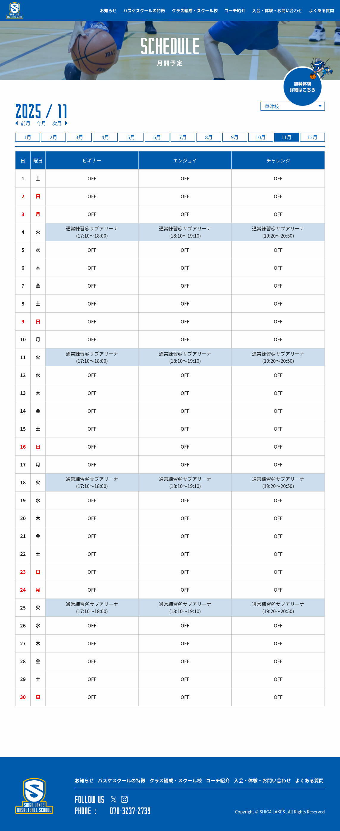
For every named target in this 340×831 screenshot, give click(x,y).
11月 (287, 137)
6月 (157, 137)
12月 (313, 137)
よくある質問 (321, 10)
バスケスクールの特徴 (144, 10)
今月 (41, 123)
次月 (57, 123)
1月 (27, 137)
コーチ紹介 (234, 10)
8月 (209, 137)
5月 (131, 137)
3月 (79, 137)
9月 (234, 137)
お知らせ (108, 10)
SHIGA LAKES (272, 812)
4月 (105, 137)
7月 (183, 137)
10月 (261, 137)
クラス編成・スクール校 (195, 10)
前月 (25, 123)
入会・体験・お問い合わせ (277, 10)
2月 (53, 137)
